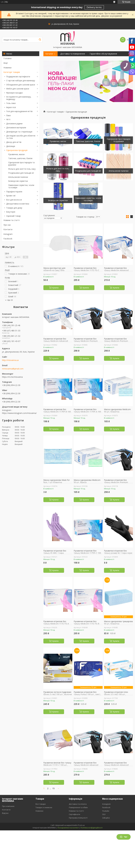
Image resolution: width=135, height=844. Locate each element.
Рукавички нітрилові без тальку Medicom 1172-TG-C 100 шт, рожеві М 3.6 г (86, 270)
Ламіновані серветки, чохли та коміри (21, 186)
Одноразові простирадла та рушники (21, 163)
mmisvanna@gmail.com (12, 368)
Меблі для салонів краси (17, 88)
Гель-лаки (11, 103)
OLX (104, 814)
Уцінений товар (13, 216)
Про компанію (8, 806)
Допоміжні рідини (14, 123)
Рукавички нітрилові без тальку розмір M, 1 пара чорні (118, 552)
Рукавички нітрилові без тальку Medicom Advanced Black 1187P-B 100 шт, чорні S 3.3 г (88, 766)
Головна (7, 58)
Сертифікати (74, 814)
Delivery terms (94, 7)
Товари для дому (14, 207)
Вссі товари (41, 804)
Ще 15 (10, 300)
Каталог (49, 54)
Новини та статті (11, 220)
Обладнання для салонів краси (20, 84)
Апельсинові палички (18, 177)
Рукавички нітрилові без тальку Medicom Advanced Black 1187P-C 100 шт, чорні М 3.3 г (118, 766)
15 (53, 788)
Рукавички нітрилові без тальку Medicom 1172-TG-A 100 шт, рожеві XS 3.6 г (56, 623)
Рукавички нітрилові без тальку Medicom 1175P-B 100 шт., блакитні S (57, 411)
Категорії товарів (11, 72)
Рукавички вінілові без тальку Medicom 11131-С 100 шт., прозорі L (57, 765)
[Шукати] (40, 39)
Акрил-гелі (11, 107)
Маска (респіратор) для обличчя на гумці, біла (54, 269)
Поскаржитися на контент (68, 828)
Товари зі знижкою (44, 807)
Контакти (7, 229)
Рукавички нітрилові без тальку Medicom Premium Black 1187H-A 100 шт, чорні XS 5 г (117, 483)
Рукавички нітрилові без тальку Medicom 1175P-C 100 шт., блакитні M (87, 553)
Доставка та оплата (78, 804)
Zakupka (106, 818)
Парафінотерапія (14, 191)
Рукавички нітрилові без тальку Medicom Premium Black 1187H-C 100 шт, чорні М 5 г (88, 342)
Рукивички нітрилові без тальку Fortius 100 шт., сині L (87, 693)
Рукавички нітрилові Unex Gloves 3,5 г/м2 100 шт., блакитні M (116, 694)
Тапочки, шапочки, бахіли (20, 158)
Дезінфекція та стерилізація (19, 131)
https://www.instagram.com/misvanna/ (19, 413)
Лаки (8, 115)
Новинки (7, 67)
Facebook (7, 238)
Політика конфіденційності (91, 828)
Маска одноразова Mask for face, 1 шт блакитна (56, 481)
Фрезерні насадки (14, 92)
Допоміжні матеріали (16, 127)
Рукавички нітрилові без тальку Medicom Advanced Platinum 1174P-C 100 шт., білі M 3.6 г (57, 342)
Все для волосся (14, 199)
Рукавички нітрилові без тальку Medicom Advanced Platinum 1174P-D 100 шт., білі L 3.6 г (118, 271)
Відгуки (5, 813)
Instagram (8, 234)
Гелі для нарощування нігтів (19, 111)
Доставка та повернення (72, 54)
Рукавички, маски (16, 154)
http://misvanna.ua (10, 360)
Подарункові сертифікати (18, 76)
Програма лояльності (78, 818)
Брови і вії (11, 195)
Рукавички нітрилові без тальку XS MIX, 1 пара (54, 552)
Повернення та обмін (78, 807)
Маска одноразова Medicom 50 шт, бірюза (87, 481)
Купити (55, 288)
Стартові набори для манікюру (20, 80)
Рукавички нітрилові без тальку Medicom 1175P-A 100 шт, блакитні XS (87, 411)
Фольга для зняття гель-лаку (22, 169)
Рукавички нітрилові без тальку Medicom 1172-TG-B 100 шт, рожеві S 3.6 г (86, 623)
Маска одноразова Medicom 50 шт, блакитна (117, 410)
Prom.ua (81, 825)
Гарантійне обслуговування (103, 54)
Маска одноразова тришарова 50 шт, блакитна (118, 622)
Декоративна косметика (17, 203)
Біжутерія (10, 211)
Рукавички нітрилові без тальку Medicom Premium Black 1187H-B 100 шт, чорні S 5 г (118, 342)
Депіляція (10, 146)
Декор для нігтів (13, 142)
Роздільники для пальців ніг (21, 173)
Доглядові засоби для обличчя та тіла (20, 136)
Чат (123, 837)
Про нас (7, 225)
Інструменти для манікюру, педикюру (18, 97)
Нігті (8, 119)
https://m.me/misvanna (12, 377)
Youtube (105, 811)
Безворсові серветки (18, 181)
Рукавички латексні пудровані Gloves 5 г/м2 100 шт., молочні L (57, 694)
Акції (5, 63)
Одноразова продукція (16, 150)
